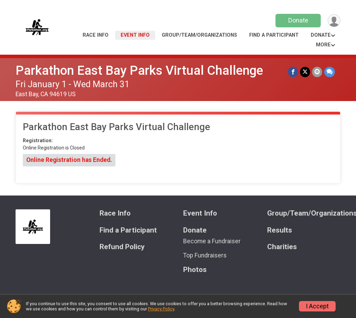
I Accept (317, 306)
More (323, 45)
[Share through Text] (329, 72)
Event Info (135, 35)
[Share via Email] (317, 72)
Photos (195, 270)
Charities (282, 247)
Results (279, 230)
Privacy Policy (161, 308)
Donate (298, 20)
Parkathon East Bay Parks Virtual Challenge (139, 70)
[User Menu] (334, 20)
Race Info (96, 35)
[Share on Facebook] (293, 72)
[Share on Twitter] (305, 72)
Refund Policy (122, 247)
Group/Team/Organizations (199, 35)
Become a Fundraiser (212, 241)
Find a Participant (274, 35)
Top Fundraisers (205, 255)
